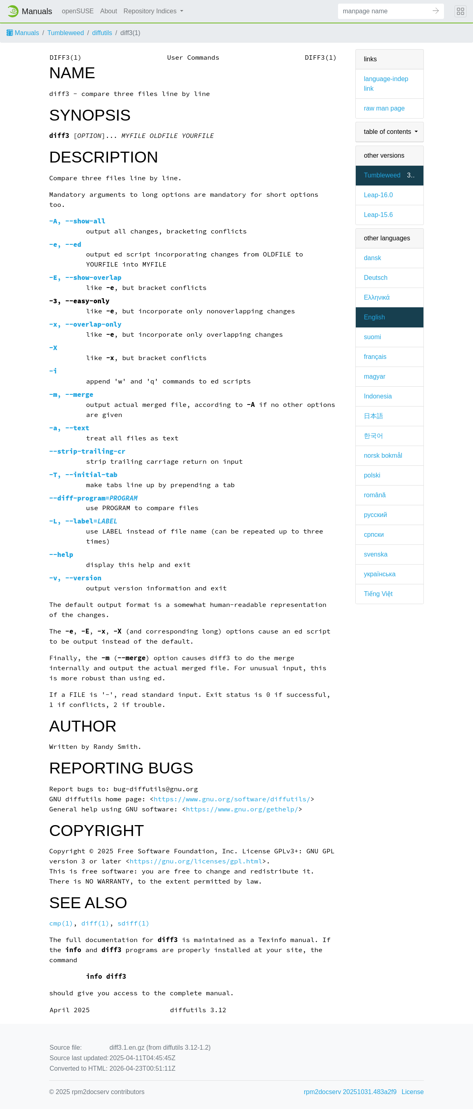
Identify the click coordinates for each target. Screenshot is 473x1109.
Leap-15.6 (378, 214)
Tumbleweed (65, 32)
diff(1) (95, 923)
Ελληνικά (377, 297)
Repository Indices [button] (151, 11)
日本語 (373, 416)
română (375, 495)
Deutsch (376, 277)
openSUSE (78, 11)
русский (375, 514)
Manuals (22, 32)
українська (380, 574)
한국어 (373, 435)
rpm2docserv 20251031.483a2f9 (350, 1091)
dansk (372, 257)
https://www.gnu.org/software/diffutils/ (232, 799)
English (374, 317)
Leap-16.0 (378, 195)
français (375, 356)
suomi (372, 337)
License (413, 1091)
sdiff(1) (134, 923)
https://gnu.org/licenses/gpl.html (196, 861)
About (108, 11)
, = (83, 521)
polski (372, 475)
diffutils (102, 32)
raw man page (384, 108)
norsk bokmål (383, 455)
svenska (376, 554)
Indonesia (378, 396)
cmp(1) (61, 923)
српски (374, 534)
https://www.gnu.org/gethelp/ (242, 809)
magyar (374, 376)
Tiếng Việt (378, 593)
